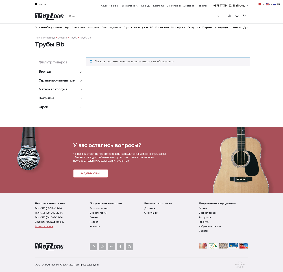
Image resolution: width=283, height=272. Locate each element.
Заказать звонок (44, 226)
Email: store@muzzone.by (49, 221)
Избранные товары (210, 226)
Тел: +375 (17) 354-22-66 (48, 208)
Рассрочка (205, 217)
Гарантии (204, 221)
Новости (202, 5)
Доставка (189, 5)
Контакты (158, 5)
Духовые (63, 37)
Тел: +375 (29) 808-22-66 (49, 212)
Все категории (129, 5)
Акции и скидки (110, 5)
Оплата (203, 208)
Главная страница (45, 37)
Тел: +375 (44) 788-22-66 (48, 217)
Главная (94, 217)
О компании (174, 5)
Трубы (73, 37)
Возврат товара (208, 212)
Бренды (145, 5)
